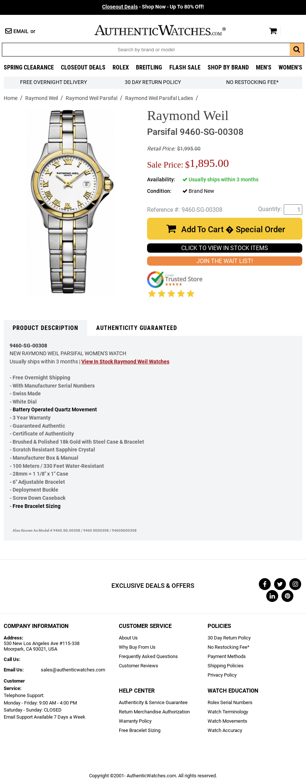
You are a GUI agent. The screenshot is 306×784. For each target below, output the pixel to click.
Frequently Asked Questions (148, 656)
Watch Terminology (228, 712)
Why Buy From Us (137, 647)
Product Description (45, 327)
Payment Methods (227, 656)
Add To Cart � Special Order (233, 229)
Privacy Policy (222, 675)
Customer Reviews (138, 665)
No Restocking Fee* (252, 82)
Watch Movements (227, 721)
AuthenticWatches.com (168, 30)
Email (21, 31)
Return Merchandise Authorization (154, 712)
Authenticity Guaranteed (136, 327)
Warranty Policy (135, 721)
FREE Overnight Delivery (53, 82)
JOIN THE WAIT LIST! (224, 261)
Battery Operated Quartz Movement (55, 409)
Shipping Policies (226, 665)
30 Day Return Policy (229, 638)
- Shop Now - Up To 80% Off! (153, 7)
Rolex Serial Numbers (230, 702)
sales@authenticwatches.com (73, 670)
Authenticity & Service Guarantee (153, 702)
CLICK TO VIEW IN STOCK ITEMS (224, 248)
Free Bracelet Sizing (37, 506)
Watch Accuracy (225, 730)
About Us (128, 638)
